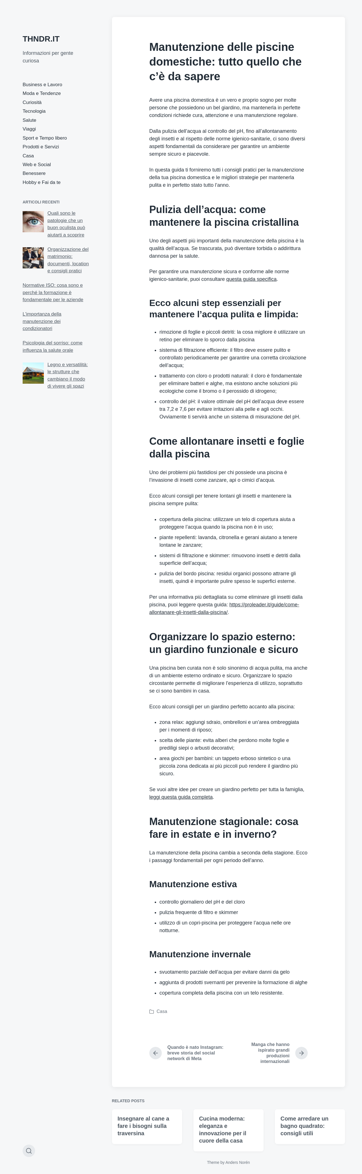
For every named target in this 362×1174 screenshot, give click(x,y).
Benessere (34, 173)
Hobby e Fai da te (42, 182)
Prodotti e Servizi (41, 146)
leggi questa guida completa (181, 797)
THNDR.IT (41, 38)
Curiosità (32, 102)
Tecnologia (34, 111)
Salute (29, 120)
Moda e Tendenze (42, 93)
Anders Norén (237, 1162)
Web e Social (37, 164)
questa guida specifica (251, 279)
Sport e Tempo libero (45, 138)
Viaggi (29, 129)
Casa (28, 156)
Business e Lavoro (42, 84)
